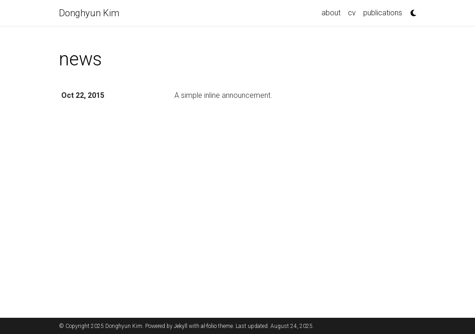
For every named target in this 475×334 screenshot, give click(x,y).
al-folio (209, 326)
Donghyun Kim (89, 13)
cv (352, 12)
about (330, 12)
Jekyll (180, 326)
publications (382, 12)
